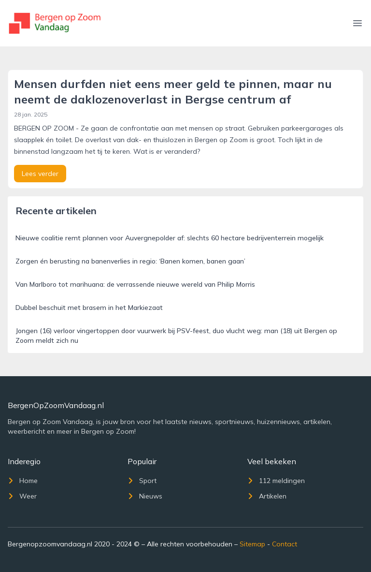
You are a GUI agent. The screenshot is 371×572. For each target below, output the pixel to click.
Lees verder (40, 173)
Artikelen (266, 496)
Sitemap (252, 544)
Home (23, 480)
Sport (142, 480)
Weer (22, 496)
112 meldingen (276, 480)
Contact (284, 544)
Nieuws (145, 496)
